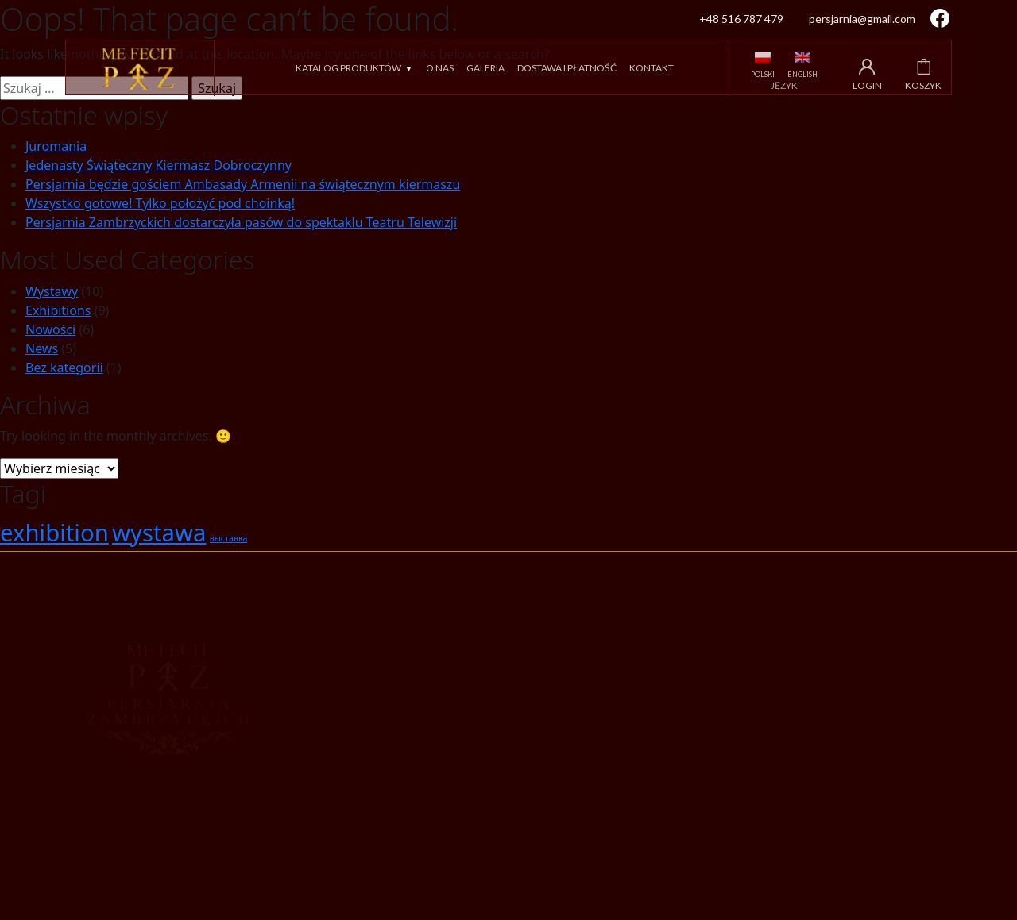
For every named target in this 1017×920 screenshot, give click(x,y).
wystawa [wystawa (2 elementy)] (159, 533)
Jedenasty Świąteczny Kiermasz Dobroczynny (158, 165)
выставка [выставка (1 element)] (229, 538)
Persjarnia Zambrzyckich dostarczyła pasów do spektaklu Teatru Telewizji (241, 222)
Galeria (485, 68)
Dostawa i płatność (567, 68)
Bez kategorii (64, 367)
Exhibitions (58, 310)
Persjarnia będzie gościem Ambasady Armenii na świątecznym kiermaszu (242, 184)
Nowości (50, 329)
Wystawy (51, 291)
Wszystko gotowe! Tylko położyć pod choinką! (160, 203)
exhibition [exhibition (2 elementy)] (54, 533)
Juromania (56, 146)
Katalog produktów (348, 68)
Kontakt (651, 68)
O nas (440, 68)
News (41, 348)
